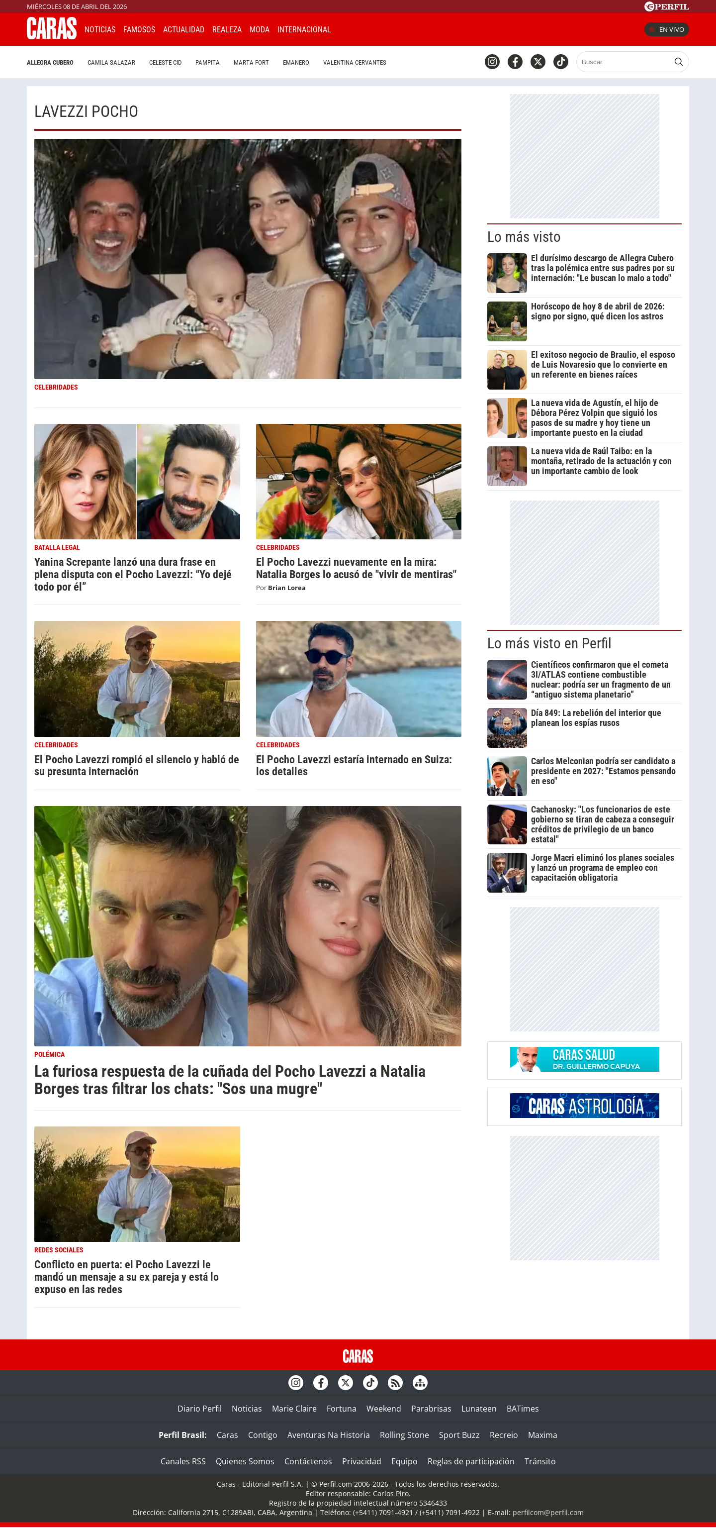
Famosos (139, 29)
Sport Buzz (459, 1434)
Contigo (262, 1434)
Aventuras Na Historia (328, 1434)
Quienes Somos (245, 1461)
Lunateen (479, 1408)
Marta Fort (251, 62)
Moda (259, 29)
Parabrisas (431, 1408)
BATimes (523, 1408)
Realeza (227, 29)
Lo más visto (524, 236)
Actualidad (183, 29)
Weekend (383, 1408)
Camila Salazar (111, 62)
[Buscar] (624, 62)
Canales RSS (183, 1461)
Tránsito (540, 1461)
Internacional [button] (304, 29)
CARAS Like (366, 28)
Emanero (296, 62)
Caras (227, 1434)
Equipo (404, 1461)
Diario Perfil (200, 1408)
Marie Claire (294, 1408)
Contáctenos (308, 1461)
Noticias (100, 29)
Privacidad (361, 1461)
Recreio (504, 1434)
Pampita (207, 62)
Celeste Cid (165, 62)
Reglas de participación (471, 1461)
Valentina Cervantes (354, 62)
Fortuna (342, 1408)
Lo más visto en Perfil (549, 643)
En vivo (666, 29)
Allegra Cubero (50, 62)
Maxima (542, 1434)
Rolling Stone (404, 1434)
